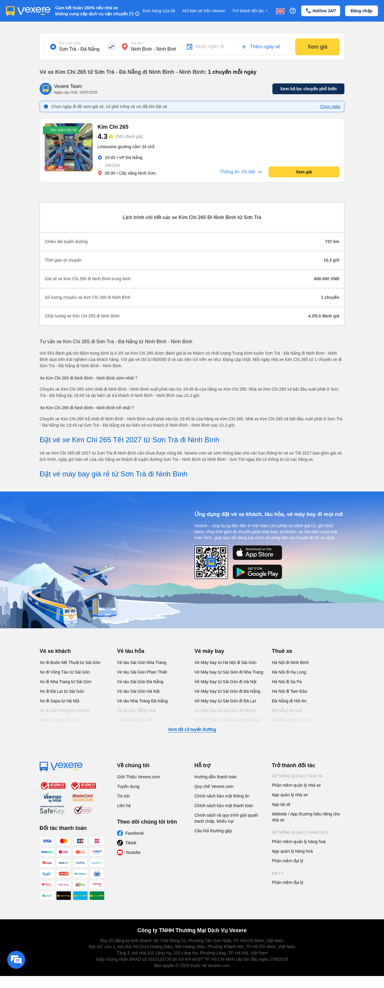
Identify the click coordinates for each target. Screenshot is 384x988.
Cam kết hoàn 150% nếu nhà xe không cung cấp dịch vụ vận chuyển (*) (94, 10)
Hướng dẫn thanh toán (215, 776)
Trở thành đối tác (250, 11)
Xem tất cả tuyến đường (192, 729)
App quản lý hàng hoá (292, 851)
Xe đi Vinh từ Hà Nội (59, 720)
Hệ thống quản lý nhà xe (297, 776)
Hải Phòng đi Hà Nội (291, 720)
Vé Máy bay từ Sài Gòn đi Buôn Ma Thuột (227, 723)
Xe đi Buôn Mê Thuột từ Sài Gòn (70, 662)
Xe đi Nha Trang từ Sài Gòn (65, 681)
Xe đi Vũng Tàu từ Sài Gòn (65, 672)
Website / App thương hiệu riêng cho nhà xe (306, 817)
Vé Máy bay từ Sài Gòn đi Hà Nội (225, 681)
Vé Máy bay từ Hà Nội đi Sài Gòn (225, 662)
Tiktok (130, 842)
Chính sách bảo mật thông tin (221, 796)
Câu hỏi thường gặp (213, 830)
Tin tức (123, 796)
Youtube (133, 852)
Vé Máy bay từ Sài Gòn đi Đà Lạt (225, 700)
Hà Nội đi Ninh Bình (290, 662)
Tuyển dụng (128, 786)
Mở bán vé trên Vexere (203, 10)
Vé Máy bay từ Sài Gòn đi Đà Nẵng (227, 691)
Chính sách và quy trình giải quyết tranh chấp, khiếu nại (226, 818)
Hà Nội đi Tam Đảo (289, 691)
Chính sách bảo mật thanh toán (223, 805)
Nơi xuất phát (69, 43)
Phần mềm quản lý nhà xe (296, 785)
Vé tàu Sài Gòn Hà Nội (138, 691)
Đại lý (278, 873)
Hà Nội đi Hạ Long (289, 672)
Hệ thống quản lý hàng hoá (300, 832)
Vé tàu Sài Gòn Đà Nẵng (140, 681)
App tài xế (281, 804)
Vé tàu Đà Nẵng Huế (136, 710)
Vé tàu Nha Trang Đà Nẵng (142, 700)
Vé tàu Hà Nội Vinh (135, 720)
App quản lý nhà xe (290, 794)
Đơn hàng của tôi (159, 10)
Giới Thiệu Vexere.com (138, 776)
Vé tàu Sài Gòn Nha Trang (141, 662)
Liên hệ (124, 805)
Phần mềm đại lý (287, 860)
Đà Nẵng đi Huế (287, 710)
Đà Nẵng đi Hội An (289, 700)
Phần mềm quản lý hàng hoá (299, 841)
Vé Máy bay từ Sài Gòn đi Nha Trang (228, 672)
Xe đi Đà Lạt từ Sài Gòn (62, 691)
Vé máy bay (209, 651)
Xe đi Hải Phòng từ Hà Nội (64, 710)
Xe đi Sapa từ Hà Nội (59, 700)
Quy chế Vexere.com (213, 786)
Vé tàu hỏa (130, 651)
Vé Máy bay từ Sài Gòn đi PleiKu (225, 710)
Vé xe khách (55, 651)
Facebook (134, 833)
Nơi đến (137, 43)
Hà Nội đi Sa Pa (287, 681)
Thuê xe (282, 651)
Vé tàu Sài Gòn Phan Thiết (142, 672)
